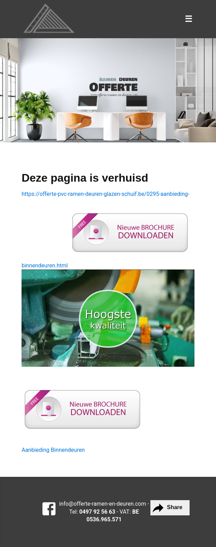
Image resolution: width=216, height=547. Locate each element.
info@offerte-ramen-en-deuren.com (102, 503)
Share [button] (166, 507)
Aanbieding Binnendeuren (53, 450)
